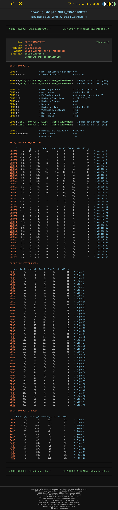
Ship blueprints (34, 54)
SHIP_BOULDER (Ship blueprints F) (31, 29)
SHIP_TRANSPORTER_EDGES (34, 80)
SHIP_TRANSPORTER (61, 80)
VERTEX (13, 151)
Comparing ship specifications (43, 57)
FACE (12, 419)
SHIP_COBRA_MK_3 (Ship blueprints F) (85, 29)
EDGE (12, 272)
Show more (102, 42)
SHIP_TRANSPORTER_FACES (34, 83)
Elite (83, 4)
